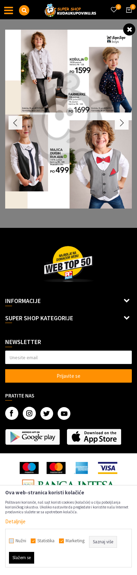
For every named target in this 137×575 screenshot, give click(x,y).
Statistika (46, 540)
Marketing (75, 540)
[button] (24, 10)
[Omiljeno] (113, 5)
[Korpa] (128, 16)
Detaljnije (15, 521)
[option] (68, 119)
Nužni (21, 540)
